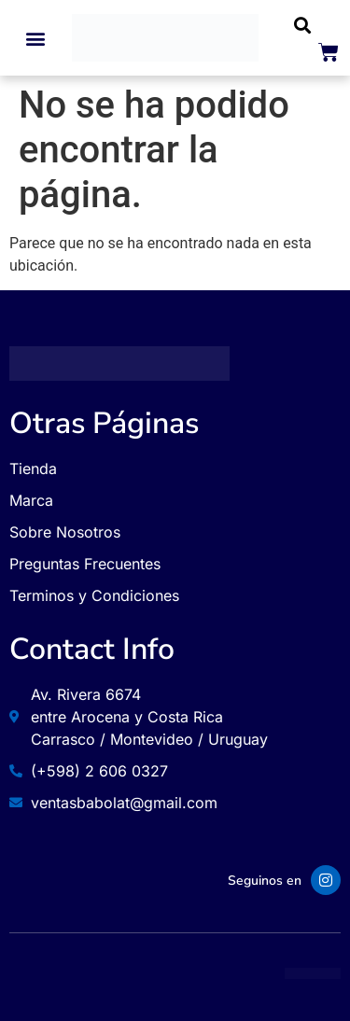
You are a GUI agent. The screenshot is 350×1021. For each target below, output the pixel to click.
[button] (36, 37)
